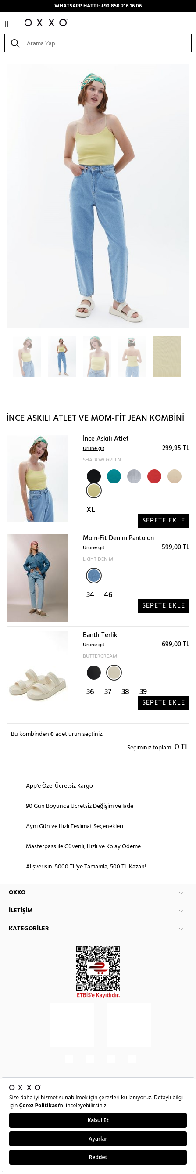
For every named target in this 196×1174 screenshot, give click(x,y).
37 (107, 692)
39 (143, 692)
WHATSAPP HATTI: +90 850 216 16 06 (98, 6)
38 (125, 692)
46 (108, 595)
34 (90, 595)
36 (90, 692)
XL (90, 510)
